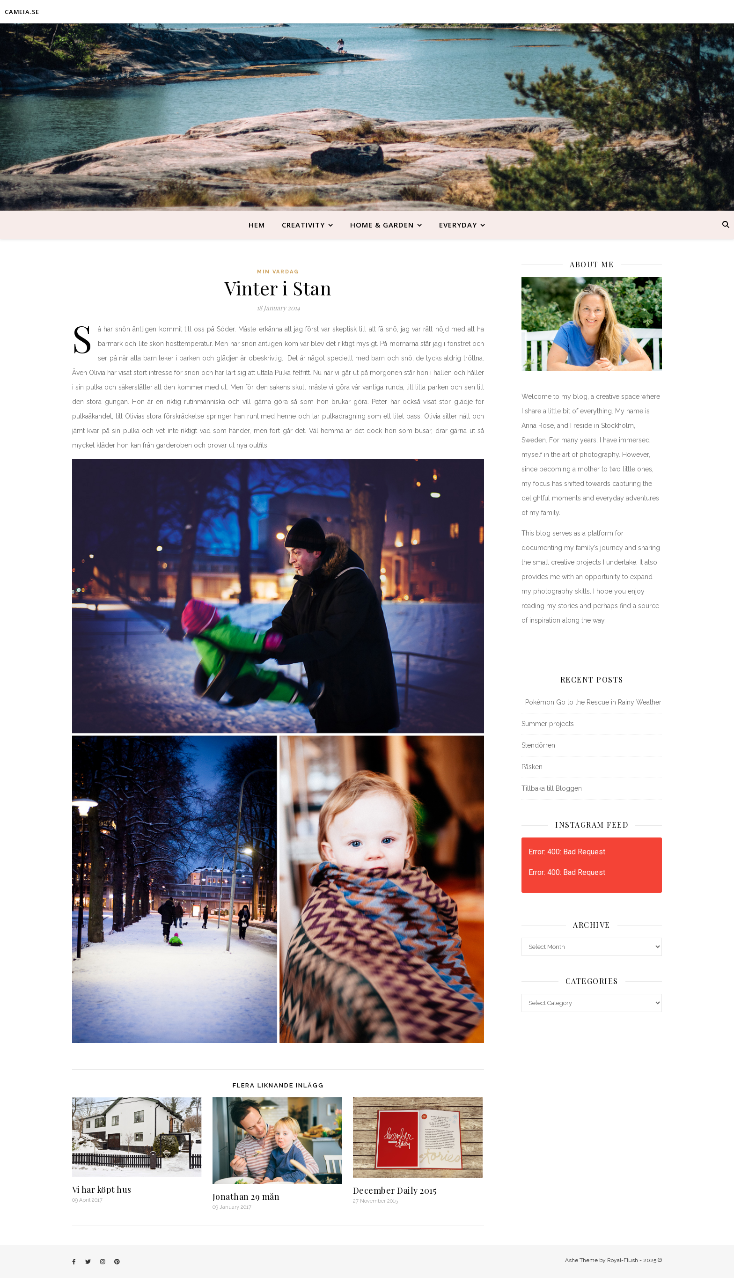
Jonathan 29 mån (246, 1196)
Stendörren (538, 745)
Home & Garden (382, 224)
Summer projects (547, 723)
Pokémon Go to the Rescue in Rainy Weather (591, 702)
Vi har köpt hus (102, 1189)
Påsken (532, 767)
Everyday (458, 224)
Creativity (303, 224)
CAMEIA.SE (22, 11)
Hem (257, 224)
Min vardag (278, 272)
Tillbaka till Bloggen (551, 788)
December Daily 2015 (395, 1190)
